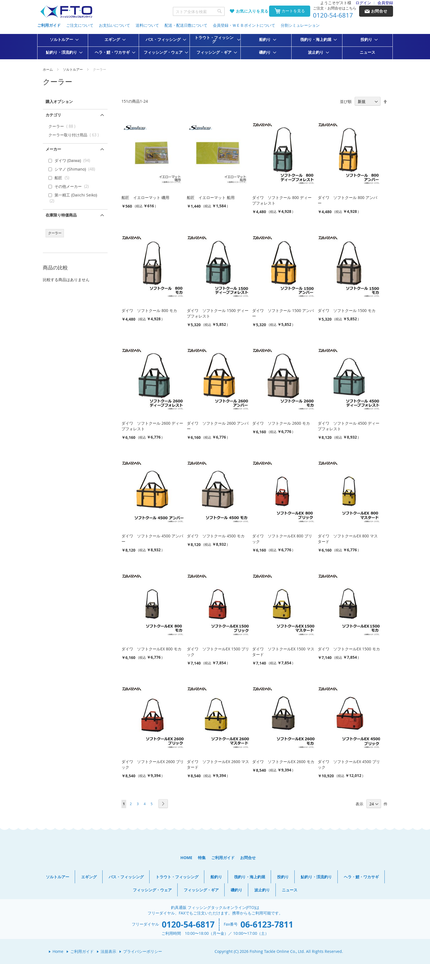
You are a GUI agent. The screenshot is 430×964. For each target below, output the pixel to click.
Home (58, 951)
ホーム (48, 69)
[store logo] (66, 12)
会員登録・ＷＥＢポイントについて (244, 25)
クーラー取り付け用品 (74, 134)
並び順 (346, 101)
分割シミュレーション (300, 25)
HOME (186, 857)
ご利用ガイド (49, 25)
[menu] (215, 46)
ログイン (363, 2)
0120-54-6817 (333, 15)
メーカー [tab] (53, 149)
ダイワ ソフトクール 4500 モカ (216, 535)
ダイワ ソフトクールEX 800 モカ (151, 648)
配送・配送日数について (186, 25)
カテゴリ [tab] (53, 114)
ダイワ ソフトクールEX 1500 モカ (349, 648)
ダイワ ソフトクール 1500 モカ (347, 310)
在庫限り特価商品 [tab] (61, 215)
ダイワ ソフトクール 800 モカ (149, 310)
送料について (147, 25)
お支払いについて (114, 25)
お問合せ (248, 857)
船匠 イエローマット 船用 (211, 197)
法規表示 (108, 951)
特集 (202, 857)
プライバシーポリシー (142, 951)
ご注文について (79, 25)
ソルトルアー (73, 69)
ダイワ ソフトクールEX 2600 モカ (283, 761)
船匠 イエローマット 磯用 (145, 197)
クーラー (63, 126)
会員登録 (385, 2)
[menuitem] (62, 39)
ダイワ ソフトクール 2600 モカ (281, 423)
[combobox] (199, 11)
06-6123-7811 (266, 924)
